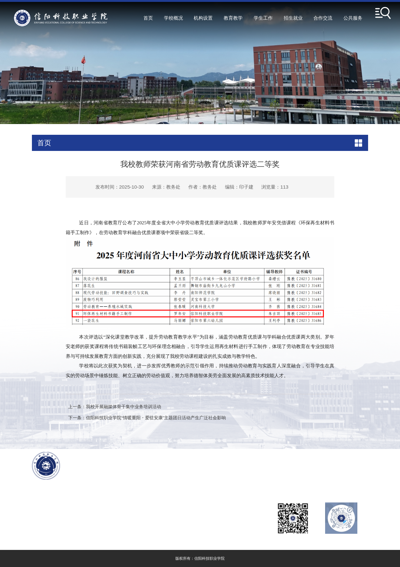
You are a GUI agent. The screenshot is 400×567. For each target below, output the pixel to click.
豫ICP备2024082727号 (77, 520)
